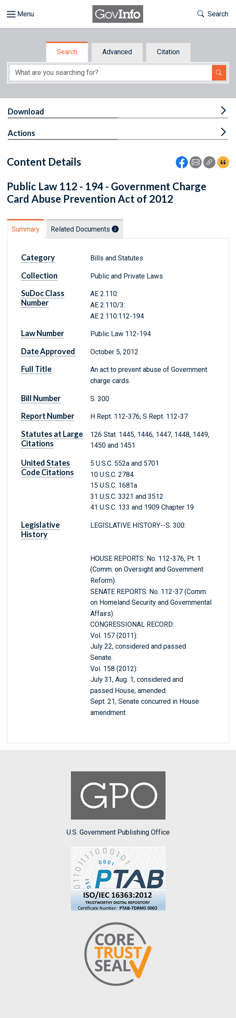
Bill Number (41, 398)
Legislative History (40, 529)
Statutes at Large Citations (52, 438)
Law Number (42, 333)
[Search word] (111, 73)
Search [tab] (67, 52)
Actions (21, 133)
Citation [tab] (168, 52)
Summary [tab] (26, 229)
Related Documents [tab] (85, 229)
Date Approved (48, 351)
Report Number (47, 416)
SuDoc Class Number (42, 297)
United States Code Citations (47, 467)
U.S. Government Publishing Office (118, 803)
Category (38, 257)
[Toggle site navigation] (20, 14)
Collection (39, 275)
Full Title (36, 369)
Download (26, 111)
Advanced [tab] (117, 52)
